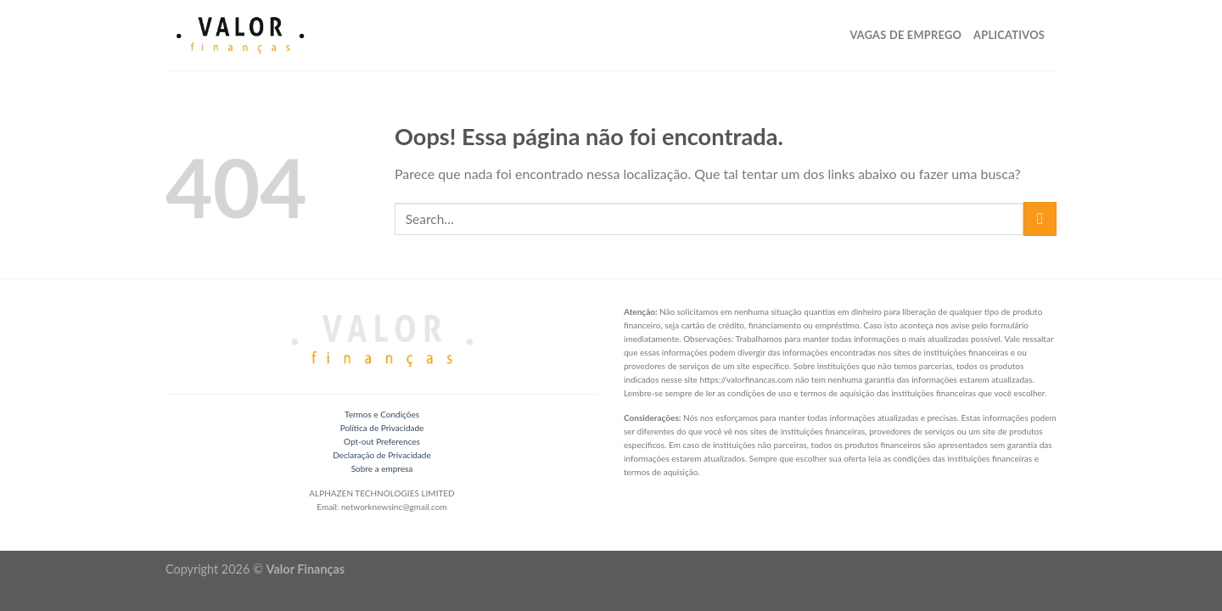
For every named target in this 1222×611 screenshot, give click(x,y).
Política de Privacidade (382, 428)
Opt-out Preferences (382, 441)
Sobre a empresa (382, 468)
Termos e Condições (382, 414)
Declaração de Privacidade (381, 455)
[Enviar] (1040, 218)
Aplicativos (1009, 35)
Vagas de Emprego (905, 35)
